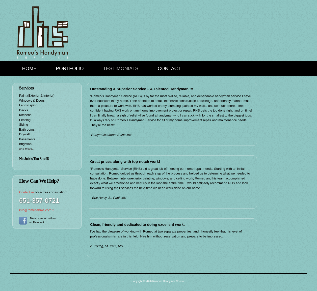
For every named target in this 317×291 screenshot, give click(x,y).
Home (29, 68)
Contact (169, 68)
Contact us (26, 192)
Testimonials (120, 68)
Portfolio (70, 68)
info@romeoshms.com (35, 210)
